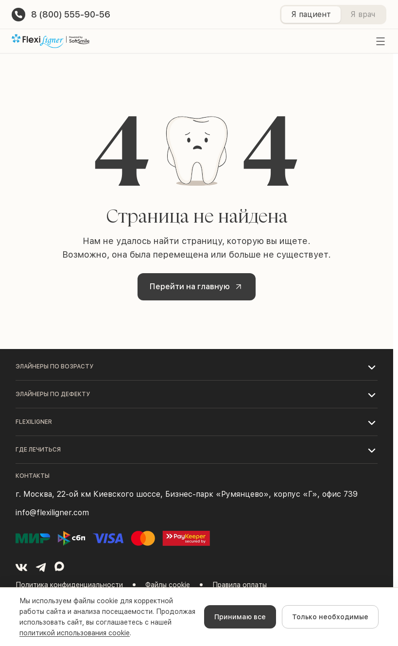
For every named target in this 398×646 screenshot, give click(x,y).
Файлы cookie (167, 585)
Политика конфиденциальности (69, 585)
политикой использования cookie (74, 633)
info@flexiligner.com (52, 512)
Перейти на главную (197, 287)
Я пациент (311, 14)
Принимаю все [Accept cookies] (240, 617)
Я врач (362, 14)
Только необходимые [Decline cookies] (330, 617)
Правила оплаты (239, 585)
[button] (197, 366)
